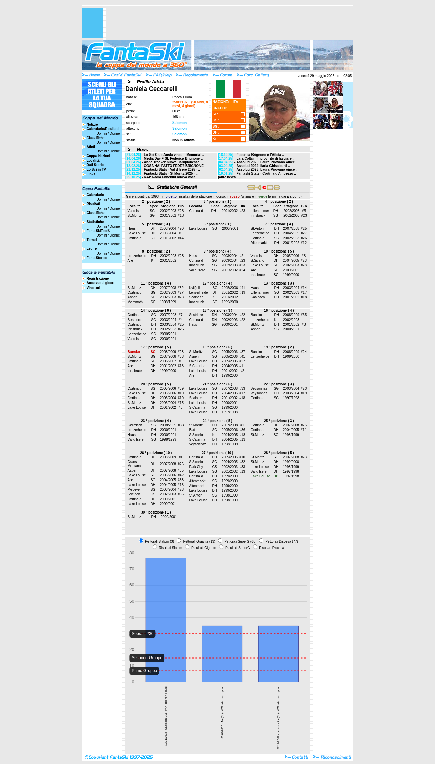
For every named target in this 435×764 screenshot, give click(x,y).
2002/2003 (168, 211)
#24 (242, 270)
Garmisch (135, 425)
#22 (242, 315)
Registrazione (98, 278)
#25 (304, 228)
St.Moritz (134, 215)
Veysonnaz (259, 388)
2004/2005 (291, 233)
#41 (242, 288)
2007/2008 (291, 228)
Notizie (92, 124)
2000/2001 (230, 228)
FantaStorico (97, 258)
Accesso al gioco (101, 283)
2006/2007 (168, 361)
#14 (181, 238)
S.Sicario (257, 260)
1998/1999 (168, 302)
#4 (180, 320)
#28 (181, 211)
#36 (242, 430)
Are (130, 260)
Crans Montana (134, 464)
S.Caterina (197, 366)
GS (153, 494)
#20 (181, 228)
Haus (132, 228)
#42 (181, 475)
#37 (242, 352)
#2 (242, 371)
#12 (304, 243)
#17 (304, 292)
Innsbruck (258, 215)
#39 (181, 388)
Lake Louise (137, 233)
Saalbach (196, 297)
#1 (242, 425)
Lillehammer (260, 211)
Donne (115, 133)
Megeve (134, 489)
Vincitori (93, 288)
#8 (304, 324)
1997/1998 (230, 412)
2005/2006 (291, 256)
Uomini (102, 133)
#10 (181, 393)
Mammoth (135, 302)
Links (91, 174)
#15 (181, 403)
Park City (196, 467)
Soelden (134, 494)
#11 (242, 366)
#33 (181, 356)
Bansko (256, 315)
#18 (181, 215)
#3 (180, 233)
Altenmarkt (259, 243)
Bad (192, 430)
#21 (242, 256)
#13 (242, 439)
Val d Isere (136, 211)
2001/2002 (168, 215)
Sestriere (134, 320)
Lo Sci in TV (96, 170)
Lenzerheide (260, 233)
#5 (304, 211)
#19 (242, 292)
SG (152, 211)
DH (213, 211)
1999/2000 (291, 275)
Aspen (132, 297)
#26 (304, 238)
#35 (304, 315)
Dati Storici (96, 165)
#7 (180, 315)
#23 (242, 211)
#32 (181, 288)
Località (93, 160)
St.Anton (257, 228)
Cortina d (196, 211)
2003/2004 (168, 228)
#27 (304, 233)
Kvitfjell (194, 288)
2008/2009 (291, 315)
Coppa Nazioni (98, 156)
